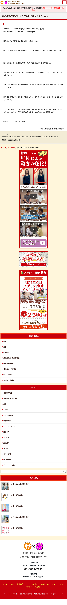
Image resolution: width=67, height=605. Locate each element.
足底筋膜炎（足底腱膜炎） (12, 358)
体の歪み (12, 136)
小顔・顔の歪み (22, 136)
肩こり (5, 347)
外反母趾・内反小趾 (10, 369)
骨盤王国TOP (7, 393)
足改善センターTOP (10, 399)
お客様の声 (7, 421)
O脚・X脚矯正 (8, 375)
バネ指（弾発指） (9, 380)
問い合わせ (7, 460)
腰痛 (4, 341)
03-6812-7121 (33, 569)
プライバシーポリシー (10, 465)
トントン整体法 (8, 415)
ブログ (5, 448)
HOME (5, 584)
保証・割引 (7, 454)
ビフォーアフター (9, 426)
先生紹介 (6, 410)
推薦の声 (6, 432)
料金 (4, 404)
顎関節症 (5, 136)
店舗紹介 (6, 443)
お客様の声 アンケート (50, 136)
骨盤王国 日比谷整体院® (33, 552)
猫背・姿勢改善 (35, 136)
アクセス (6, 437)
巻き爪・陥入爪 (8, 363)
